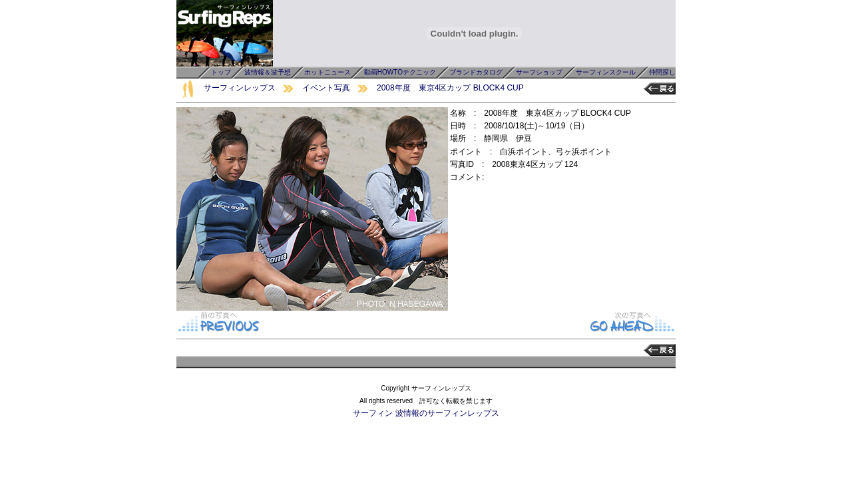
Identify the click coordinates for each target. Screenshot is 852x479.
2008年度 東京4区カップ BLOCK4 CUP (450, 87)
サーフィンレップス (240, 87)
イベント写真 (326, 87)
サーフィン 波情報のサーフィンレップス (426, 413)
